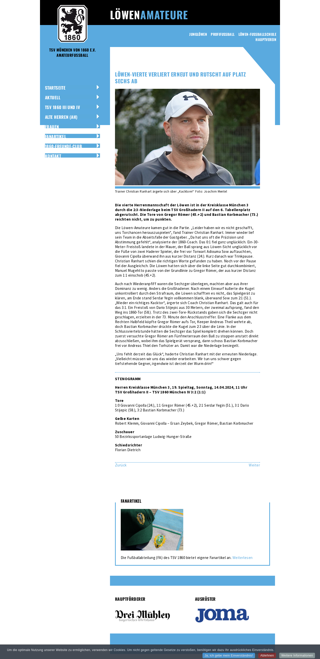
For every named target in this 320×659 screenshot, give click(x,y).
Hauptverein (266, 39)
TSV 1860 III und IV (62, 107)
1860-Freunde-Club (63, 146)
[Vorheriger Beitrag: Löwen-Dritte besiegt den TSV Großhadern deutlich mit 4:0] (121, 465)
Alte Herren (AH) (61, 117)
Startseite (55, 88)
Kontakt (53, 156)
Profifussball (222, 34)
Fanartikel (55, 136)
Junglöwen (198, 34)
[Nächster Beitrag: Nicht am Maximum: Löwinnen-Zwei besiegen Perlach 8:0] (254, 465)
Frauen (52, 127)
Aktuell (52, 97)
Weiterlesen (242, 557)
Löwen (149, 14)
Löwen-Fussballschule (257, 34)
